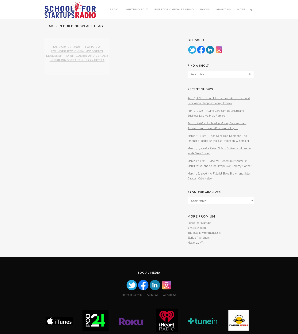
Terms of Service (132, 294)
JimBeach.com (197, 227)
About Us (152, 294)
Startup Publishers (199, 237)
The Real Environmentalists (204, 232)
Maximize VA (195, 242)
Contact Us (169, 294)
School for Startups (199, 222)
